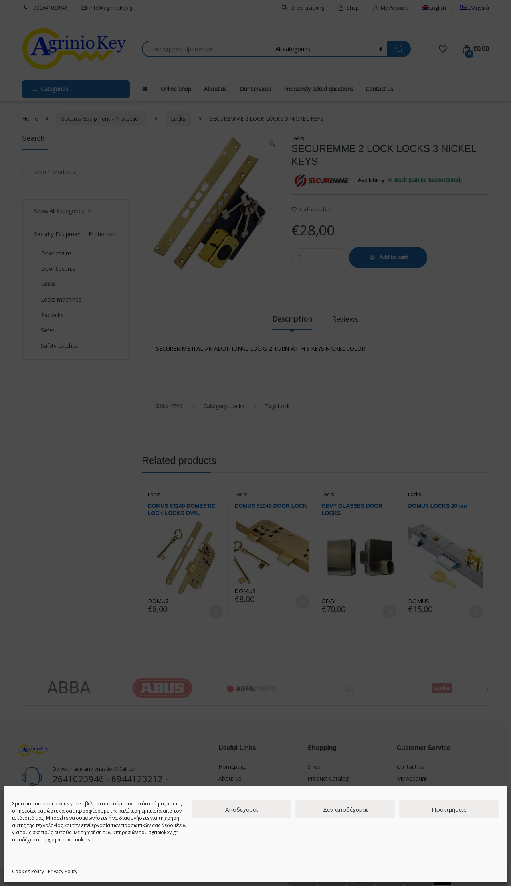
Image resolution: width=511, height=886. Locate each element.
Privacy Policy (62, 871)
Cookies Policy (28, 871)
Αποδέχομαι (241, 809)
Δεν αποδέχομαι (345, 809)
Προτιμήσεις (449, 809)
